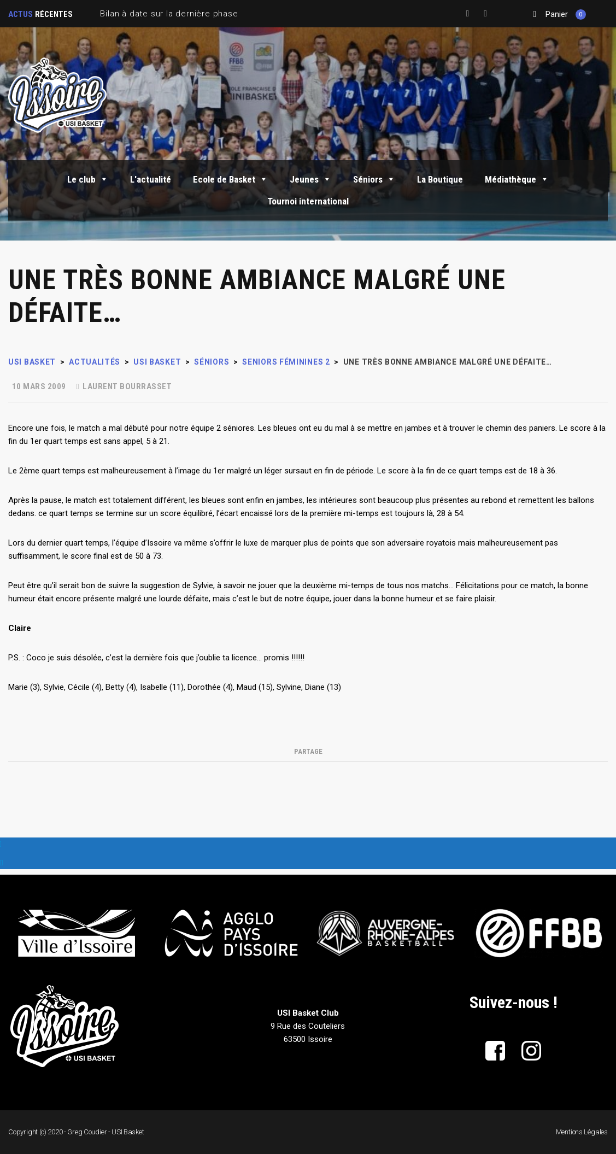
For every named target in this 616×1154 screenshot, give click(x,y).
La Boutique (440, 179)
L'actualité (150, 179)
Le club (87, 179)
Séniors (374, 179)
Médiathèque (517, 179)
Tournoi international (308, 201)
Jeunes (310, 179)
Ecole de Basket (230, 179)
